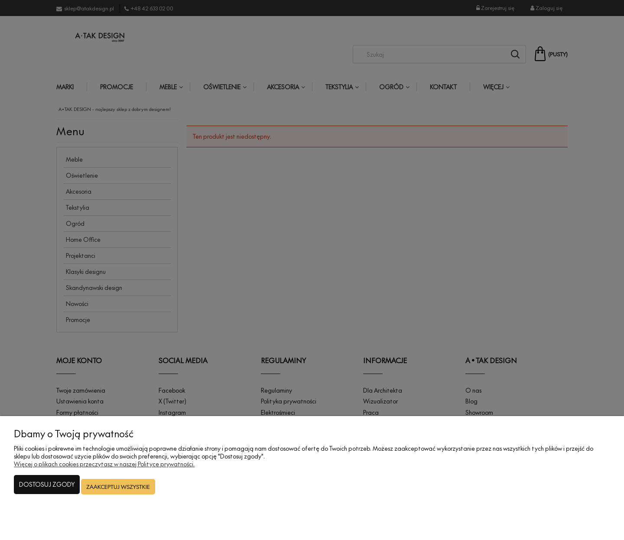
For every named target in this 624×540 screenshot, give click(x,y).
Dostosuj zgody (47, 490)
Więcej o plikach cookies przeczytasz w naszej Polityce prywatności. (104, 472)
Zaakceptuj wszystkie (118, 490)
